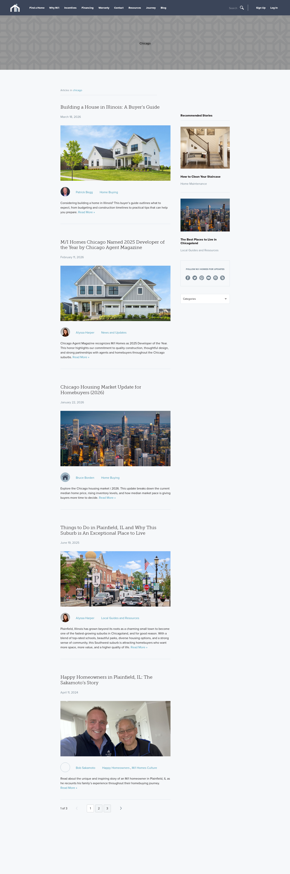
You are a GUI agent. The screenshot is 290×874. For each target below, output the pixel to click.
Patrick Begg (84, 192)
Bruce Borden (85, 477)
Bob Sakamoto (85, 768)
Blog (163, 8)
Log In (274, 8)
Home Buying (109, 192)
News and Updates (113, 332)
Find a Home (36, 8)
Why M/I (54, 8)
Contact (119, 8)
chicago (77, 90)
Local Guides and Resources (120, 618)
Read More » (86, 212)
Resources (135, 8)
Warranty (104, 8)
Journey (151, 8)
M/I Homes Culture (144, 768)
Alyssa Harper (85, 332)
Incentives (70, 8)
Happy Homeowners (116, 768)
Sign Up (261, 8)
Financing (88, 8)
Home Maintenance (194, 183)
